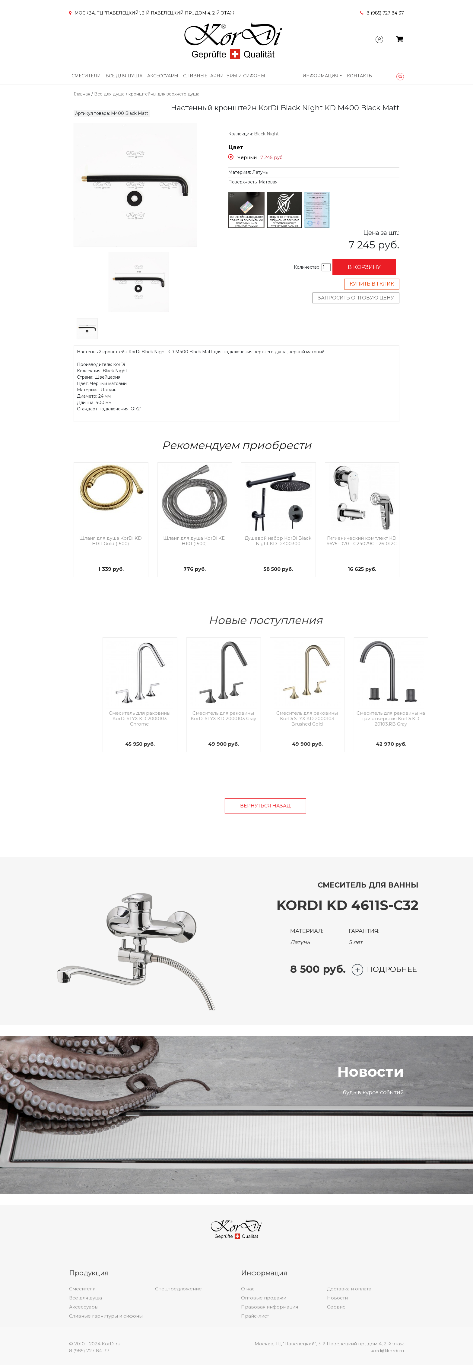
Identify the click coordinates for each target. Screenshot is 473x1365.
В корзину (364, 267)
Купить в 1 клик (372, 284)
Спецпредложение (178, 1347)
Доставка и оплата (349, 1347)
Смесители (86, 76)
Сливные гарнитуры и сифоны (224, 76)
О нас (248, 1347)
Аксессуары (162, 76)
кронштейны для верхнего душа (164, 94)
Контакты (360, 76)
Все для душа (124, 76)
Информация (320, 76)
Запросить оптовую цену (356, 298)
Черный (247, 157)
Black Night (266, 134)
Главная (82, 94)
